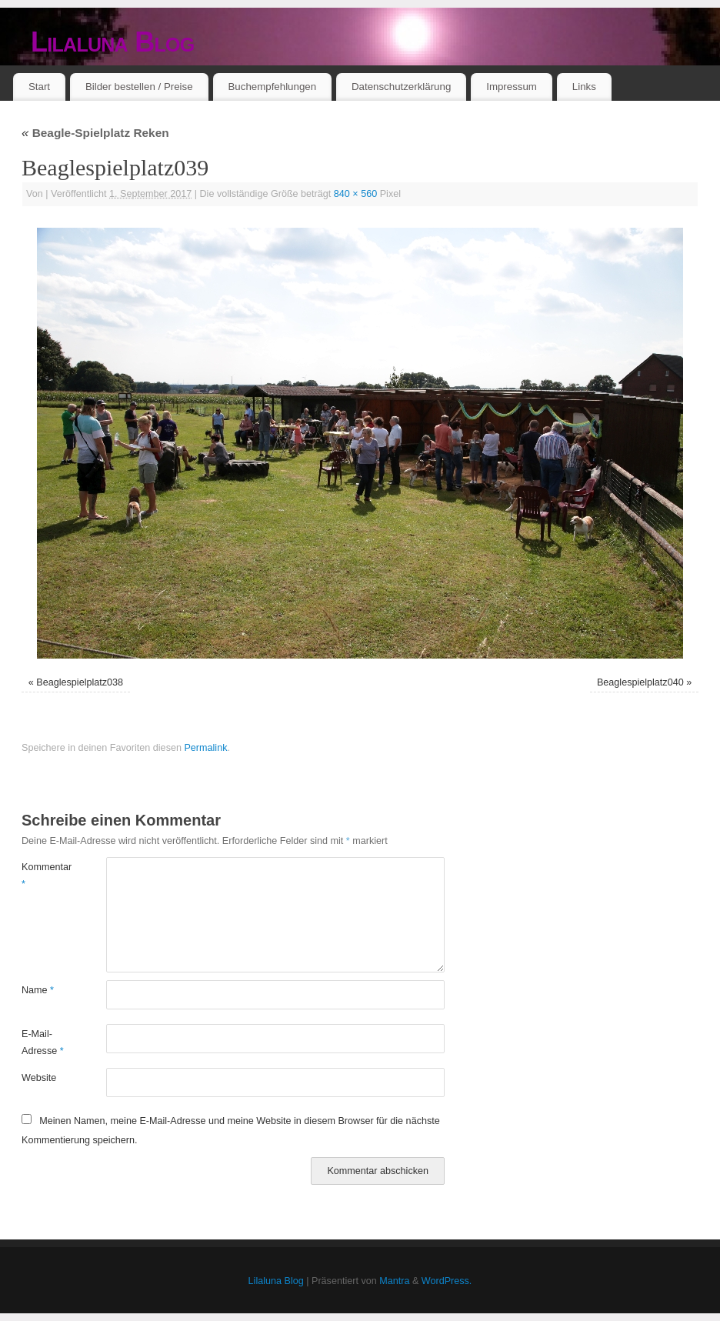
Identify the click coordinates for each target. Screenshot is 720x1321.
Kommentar (43, 875)
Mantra (394, 1281)
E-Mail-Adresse (43, 1042)
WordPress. (447, 1281)
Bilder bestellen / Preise (139, 86)
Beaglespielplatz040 (640, 682)
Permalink (205, 747)
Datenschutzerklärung (401, 86)
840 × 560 (355, 193)
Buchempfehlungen (272, 86)
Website (39, 1077)
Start (39, 86)
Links (584, 86)
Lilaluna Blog (113, 42)
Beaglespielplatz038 (79, 682)
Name (38, 990)
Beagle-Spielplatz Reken (95, 132)
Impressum (511, 86)
